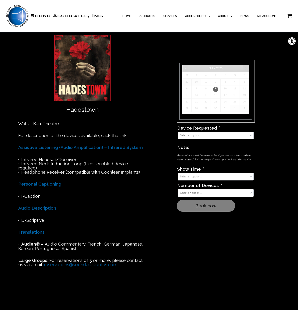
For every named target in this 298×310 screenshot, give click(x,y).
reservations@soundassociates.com (80, 264)
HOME (143, 16)
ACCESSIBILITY (206, 16)
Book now (205, 205)
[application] (217, 16)
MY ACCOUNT (268, 16)
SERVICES (181, 16)
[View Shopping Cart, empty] (289, 16)
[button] (292, 41)
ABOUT (231, 16)
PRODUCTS (161, 16)
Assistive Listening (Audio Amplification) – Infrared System (80, 147)
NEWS (248, 16)
